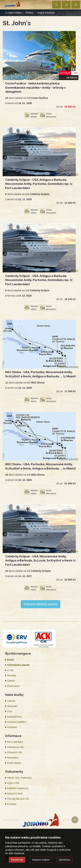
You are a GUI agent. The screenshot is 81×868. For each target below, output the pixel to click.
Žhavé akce (13, 686)
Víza (9, 711)
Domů (10, 659)
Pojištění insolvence (18, 788)
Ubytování (12, 706)
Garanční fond (14, 793)
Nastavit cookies (41, 859)
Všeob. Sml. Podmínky (19, 777)
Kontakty (11, 804)
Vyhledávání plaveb (18, 665)
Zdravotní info (14, 752)
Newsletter (12, 757)
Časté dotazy (14, 762)
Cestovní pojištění (16, 722)
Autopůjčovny (14, 716)
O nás (10, 670)
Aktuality (11, 675)
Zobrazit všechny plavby (40, 604)
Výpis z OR (13, 783)
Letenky (11, 700)
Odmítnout (64, 859)
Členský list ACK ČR (18, 798)
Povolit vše (17, 859)
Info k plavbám (15, 741)
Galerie (11, 680)
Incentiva (12, 727)
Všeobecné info (15, 747)
